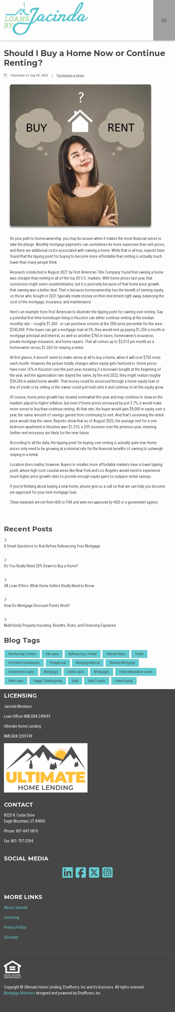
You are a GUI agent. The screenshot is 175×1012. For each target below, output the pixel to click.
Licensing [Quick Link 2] (11, 917)
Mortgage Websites (20, 993)
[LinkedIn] (67, 872)
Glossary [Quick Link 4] (11, 937)
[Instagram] (107, 872)
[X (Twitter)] (94, 872)
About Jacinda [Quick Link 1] (15, 907)
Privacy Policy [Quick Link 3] (15, 927)
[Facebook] (81, 872)
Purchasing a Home (70, 75)
